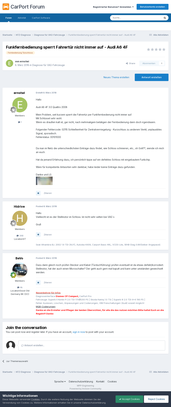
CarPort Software (41, 17)
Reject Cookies (156, 399)
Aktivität (22, 17)
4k (20, 287)
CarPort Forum (24, 6)
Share (130, 63)
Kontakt (100, 381)
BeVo (19, 258)
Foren (9, 19)
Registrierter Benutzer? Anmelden (113, 7)
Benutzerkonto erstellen (152, 6)
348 (20, 235)
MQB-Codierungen (45, 306)
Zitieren (48, 193)
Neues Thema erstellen (116, 77)
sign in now (79, 331)
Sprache (60, 381)
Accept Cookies (129, 399)
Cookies (112, 381)
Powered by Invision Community (85, 388)
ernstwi (24, 61)
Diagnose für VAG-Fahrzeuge (48, 65)
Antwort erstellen (152, 77)
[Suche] (127, 17)
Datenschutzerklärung (81, 381)
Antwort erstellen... (32, 345)
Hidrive (19, 206)
